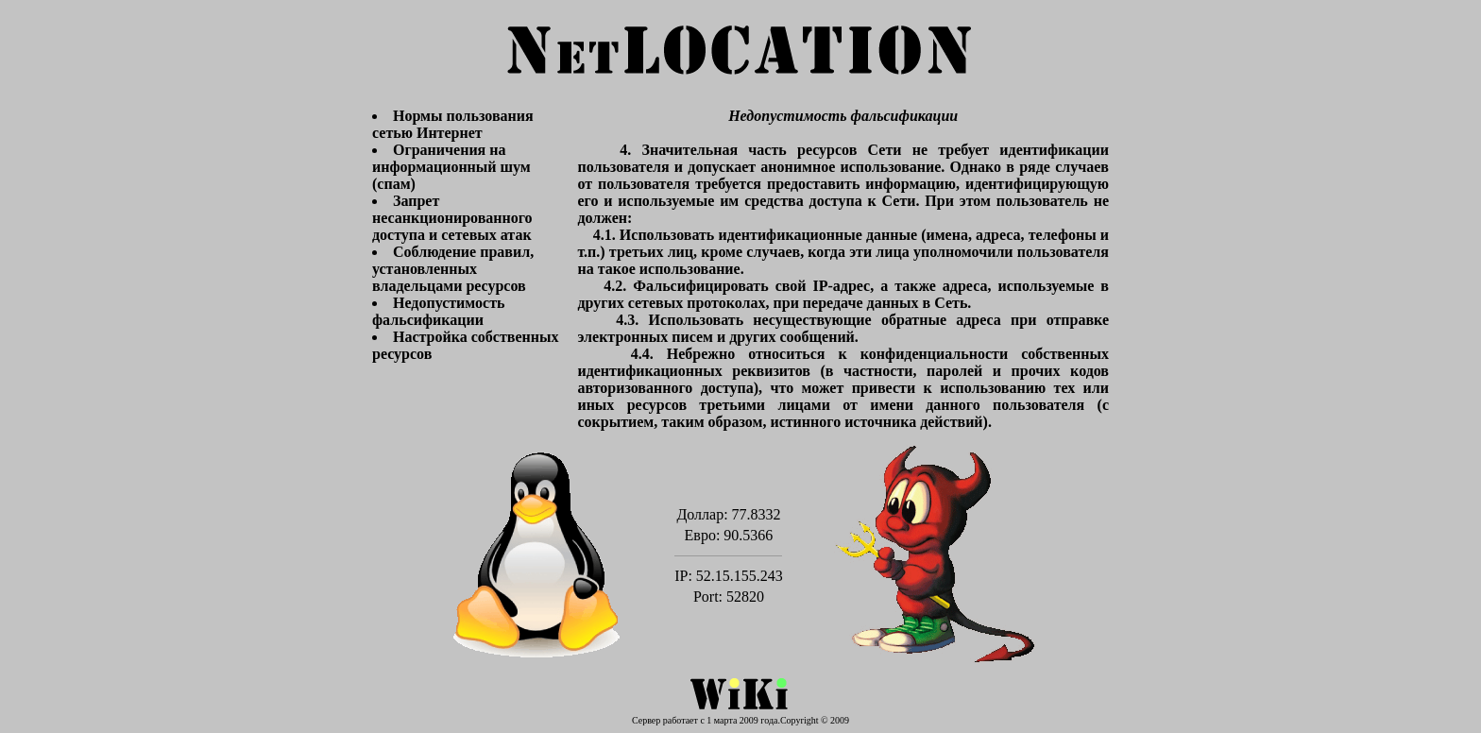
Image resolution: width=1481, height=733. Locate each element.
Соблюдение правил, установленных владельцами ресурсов (453, 269)
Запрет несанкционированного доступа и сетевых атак (452, 218)
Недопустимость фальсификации (438, 311)
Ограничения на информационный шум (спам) (451, 167)
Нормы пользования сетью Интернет (453, 124)
